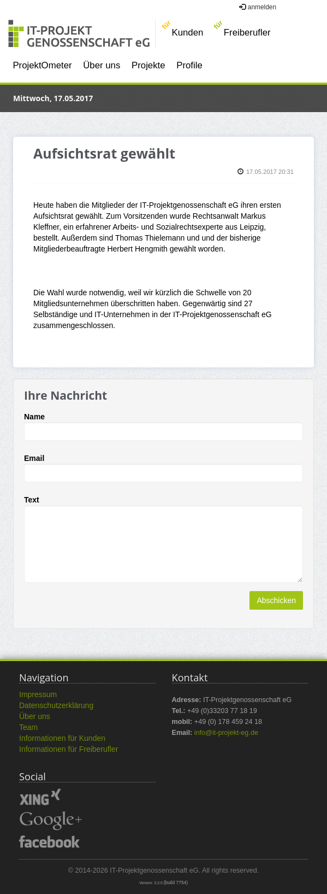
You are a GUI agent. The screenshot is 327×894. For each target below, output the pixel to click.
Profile (189, 65)
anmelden (257, 7)
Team (28, 727)
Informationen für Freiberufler (68, 749)
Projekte (148, 65)
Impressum (38, 694)
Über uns (101, 65)
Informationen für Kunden (62, 738)
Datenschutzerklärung (56, 705)
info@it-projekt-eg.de (226, 733)
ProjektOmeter (42, 65)
